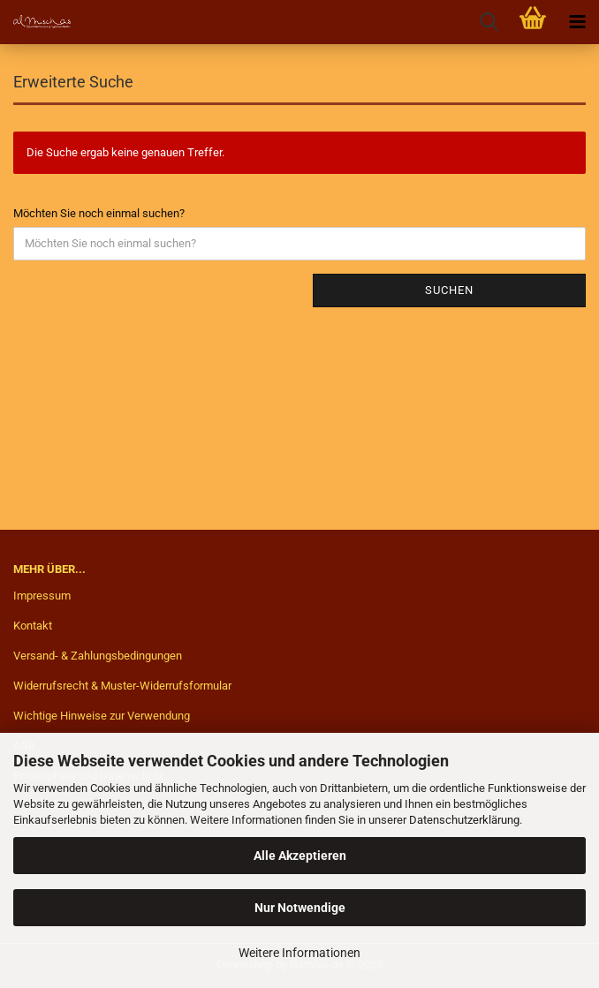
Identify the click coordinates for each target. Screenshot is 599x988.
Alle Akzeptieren (300, 855)
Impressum (42, 595)
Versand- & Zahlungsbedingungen (97, 655)
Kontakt (32, 625)
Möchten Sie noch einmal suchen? (99, 213)
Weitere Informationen (299, 953)
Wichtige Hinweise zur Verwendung (101, 715)
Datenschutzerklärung (464, 819)
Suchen (449, 290)
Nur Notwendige (299, 908)
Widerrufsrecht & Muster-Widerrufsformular (122, 685)
